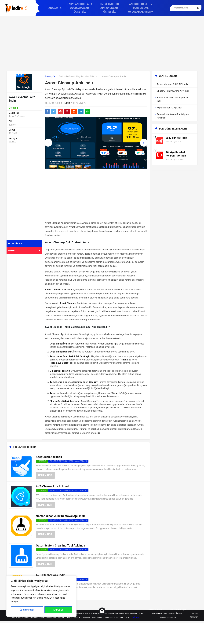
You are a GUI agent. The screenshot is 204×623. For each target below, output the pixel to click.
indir (67, 103)
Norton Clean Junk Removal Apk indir (60, 516)
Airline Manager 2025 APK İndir (172, 84)
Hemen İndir (45, 475)
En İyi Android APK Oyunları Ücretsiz (109, 8)
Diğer (24, 250)
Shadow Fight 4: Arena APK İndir (173, 91)
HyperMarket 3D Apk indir (169, 107)
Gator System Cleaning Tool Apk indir (60, 545)
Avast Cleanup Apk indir (69, 82)
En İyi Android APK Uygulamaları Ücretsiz (79, 8)
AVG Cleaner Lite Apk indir (53, 486)
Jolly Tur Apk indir (176, 137)
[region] (41, 596)
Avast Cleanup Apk (108, 343)
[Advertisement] (102, 43)
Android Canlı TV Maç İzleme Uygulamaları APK (140, 8)
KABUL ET (58, 609)
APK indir (15, 243)
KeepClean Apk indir (49, 457)
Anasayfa (55, 7)
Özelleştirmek (27, 609)
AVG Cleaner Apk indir (50, 575)
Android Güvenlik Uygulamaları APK (76, 76)
